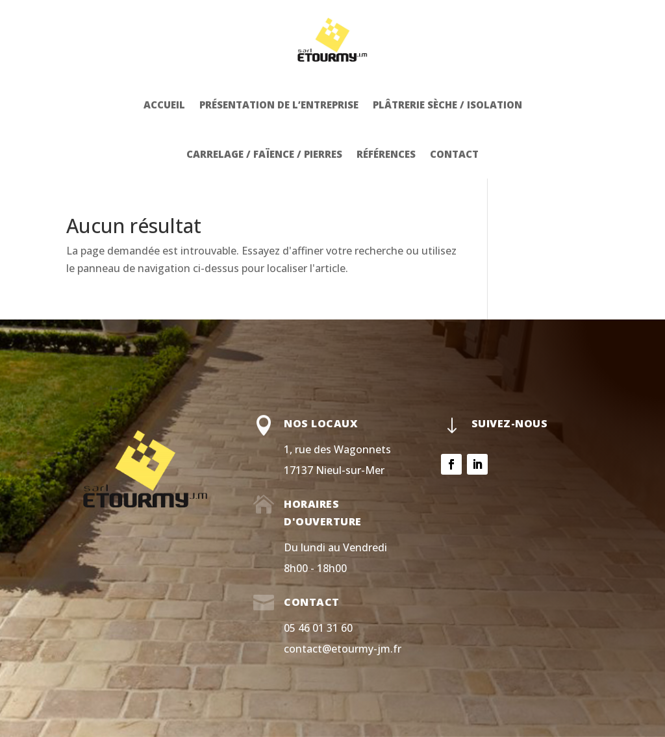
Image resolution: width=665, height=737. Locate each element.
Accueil (164, 104)
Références (386, 153)
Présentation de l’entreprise (278, 104)
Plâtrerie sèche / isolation (447, 104)
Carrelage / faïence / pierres (264, 153)
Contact (454, 153)
